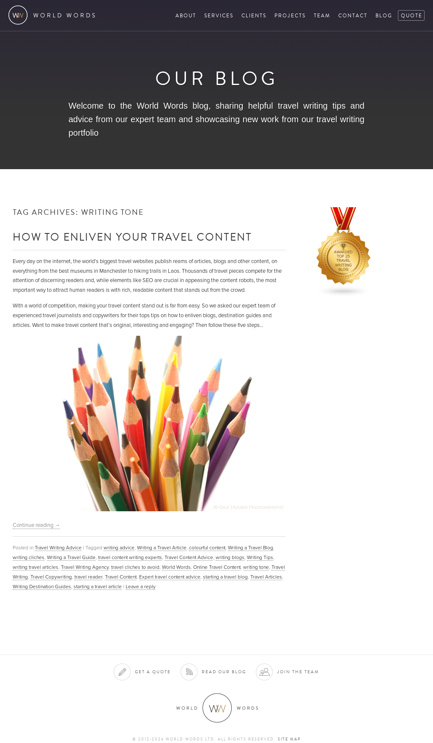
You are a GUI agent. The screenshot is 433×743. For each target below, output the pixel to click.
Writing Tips (260, 557)
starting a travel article (98, 586)
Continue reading (36, 525)
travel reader (88, 577)
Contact (352, 15)
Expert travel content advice (169, 577)
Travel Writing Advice (58, 548)
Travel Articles (266, 577)
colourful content (207, 548)
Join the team (298, 671)
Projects (290, 15)
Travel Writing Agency (85, 567)
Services (218, 15)
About (185, 15)
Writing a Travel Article (161, 548)
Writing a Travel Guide (71, 557)
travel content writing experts (130, 557)
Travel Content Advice (188, 557)
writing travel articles (35, 567)
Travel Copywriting (51, 577)
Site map (289, 739)
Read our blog (224, 671)
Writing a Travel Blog (250, 548)
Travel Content (121, 577)
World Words (53, 15)
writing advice (119, 548)
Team (322, 15)
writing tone (256, 567)
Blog (383, 15)
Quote (411, 15)
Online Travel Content (217, 567)
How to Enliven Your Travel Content (132, 237)
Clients (253, 15)
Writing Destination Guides (42, 586)
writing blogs (230, 557)
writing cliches (28, 557)
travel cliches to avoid (135, 567)
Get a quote (153, 671)
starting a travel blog (225, 577)
